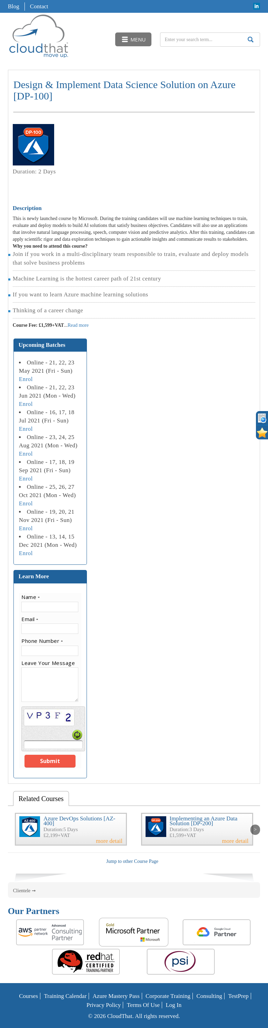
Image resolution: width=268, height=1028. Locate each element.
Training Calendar (65, 996)
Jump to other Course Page (132, 861)
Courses (28, 996)
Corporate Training (168, 996)
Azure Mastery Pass (116, 996)
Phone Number (42, 640)
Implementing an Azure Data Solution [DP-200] (204, 821)
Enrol (26, 379)
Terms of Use (143, 1005)
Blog (13, 6)
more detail (109, 841)
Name (30, 596)
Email (29, 619)
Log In (173, 1005)
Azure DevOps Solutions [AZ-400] (79, 821)
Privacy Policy (104, 1005)
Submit (50, 761)
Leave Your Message (48, 662)
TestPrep (238, 996)
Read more (78, 325)
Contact (39, 6)
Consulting (209, 996)
